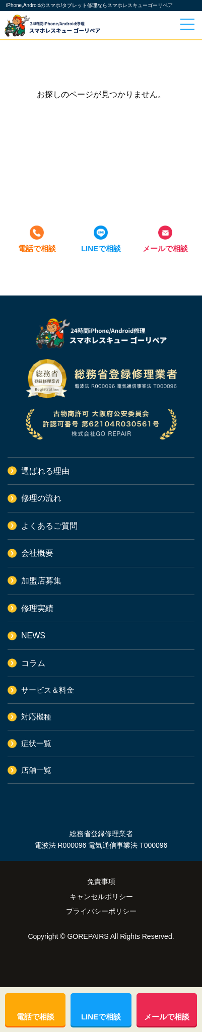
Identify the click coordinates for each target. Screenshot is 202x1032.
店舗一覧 (36, 770)
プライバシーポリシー (101, 911)
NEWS (33, 635)
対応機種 (36, 716)
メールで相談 (165, 248)
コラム (33, 663)
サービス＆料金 (47, 690)
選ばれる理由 (45, 471)
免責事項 (101, 881)
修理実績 (37, 608)
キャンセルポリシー (101, 897)
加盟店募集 (41, 580)
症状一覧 (36, 743)
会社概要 (37, 553)
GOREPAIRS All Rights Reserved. (120, 936)
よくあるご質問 (49, 526)
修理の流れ (41, 498)
